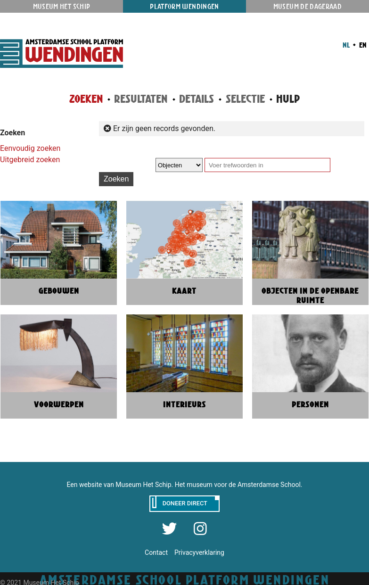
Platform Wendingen (184, 6)
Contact (156, 552)
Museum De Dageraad (307, 6)
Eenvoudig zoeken (30, 148)
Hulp (288, 98)
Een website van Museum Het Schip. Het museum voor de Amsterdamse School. (185, 484)
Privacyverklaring (199, 552)
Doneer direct (185, 503)
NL (346, 45)
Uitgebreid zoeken (30, 159)
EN (362, 45)
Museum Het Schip (61, 6)
